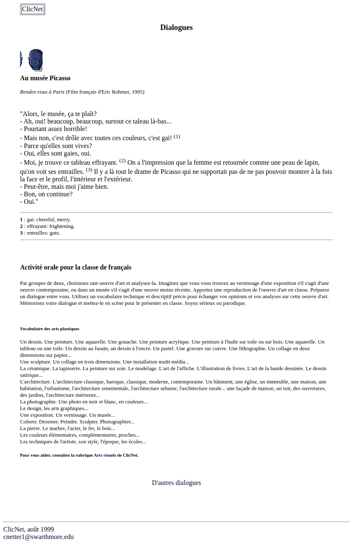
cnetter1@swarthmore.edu (38, 536)
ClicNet (32, 8)
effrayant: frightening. (51, 226)
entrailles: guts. (43, 233)
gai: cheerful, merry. (49, 219)
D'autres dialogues (176, 482)
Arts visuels (105, 455)
